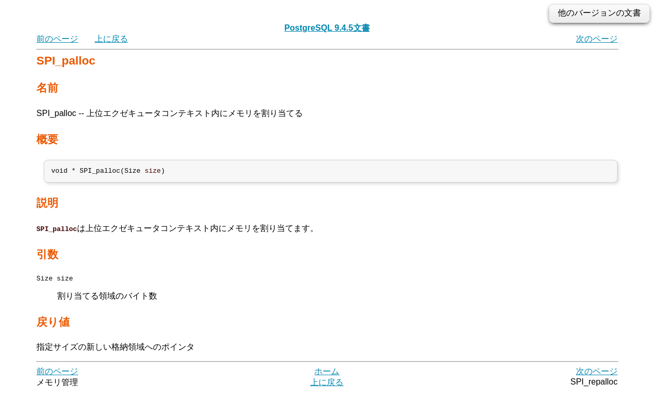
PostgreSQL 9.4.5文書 (326, 27)
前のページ (57, 38)
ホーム (326, 375)
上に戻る (111, 38)
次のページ (597, 38)
